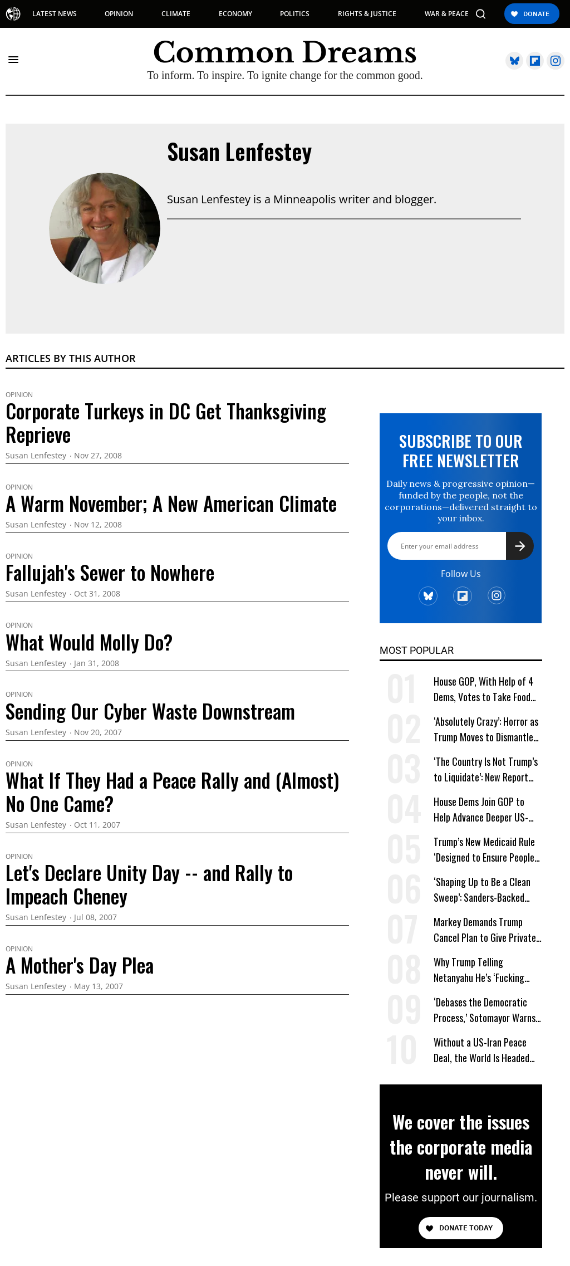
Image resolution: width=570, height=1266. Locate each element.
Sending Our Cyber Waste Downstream (150, 710)
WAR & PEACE (447, 13)
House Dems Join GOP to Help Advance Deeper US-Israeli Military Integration (483, 809)
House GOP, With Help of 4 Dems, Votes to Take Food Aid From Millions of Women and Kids (485, 689)
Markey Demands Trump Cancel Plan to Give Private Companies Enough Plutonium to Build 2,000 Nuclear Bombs (485, 930)
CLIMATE (175, 13)
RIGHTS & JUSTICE (367, 13)
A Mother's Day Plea (80, 964)
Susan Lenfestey (239, 151)
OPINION (119, 13)
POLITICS (294, 13)
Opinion (19, 395)
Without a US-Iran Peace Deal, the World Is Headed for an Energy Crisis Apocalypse (481, 1050)
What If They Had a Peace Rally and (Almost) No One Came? (172, 791)
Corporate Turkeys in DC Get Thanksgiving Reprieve (166, 422)
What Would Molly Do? (89, 641)
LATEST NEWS (54, 13)
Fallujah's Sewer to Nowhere (110, 572)
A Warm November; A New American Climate (171, 502)
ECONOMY (235, 13)
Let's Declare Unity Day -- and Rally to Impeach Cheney (149, 884)
